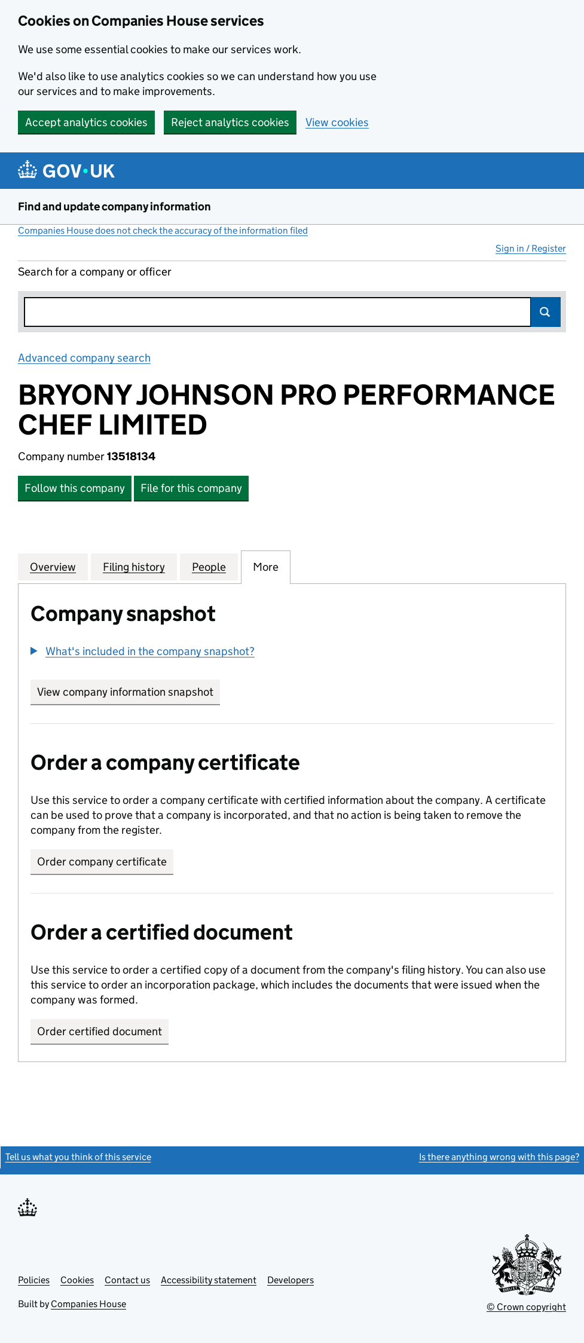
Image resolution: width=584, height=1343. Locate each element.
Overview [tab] (53, 566)
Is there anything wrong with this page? (499, 1156)
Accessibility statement (208, 1280)
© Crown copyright (526, 1307)
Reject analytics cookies (230, 122)
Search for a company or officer (95, 272)
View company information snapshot (128, 692)
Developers (290, 1280)
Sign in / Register (531, 248)
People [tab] (209, 566)
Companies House (88, 1304)
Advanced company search (84, 358)
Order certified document (99, 1031)
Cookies (77, 1280)
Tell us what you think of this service (78, 1156)
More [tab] (266, 566)
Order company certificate (102, 861)
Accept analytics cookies (86, 122)
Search (546, 312)
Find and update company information (114, 206)
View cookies (337, 122)
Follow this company (75, 488)
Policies (34, 1280)
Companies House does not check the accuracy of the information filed (163, 230)
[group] (292, 653)
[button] (142, 651)
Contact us (127, 1280)
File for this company (191, 488)
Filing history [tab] (134, 566)
